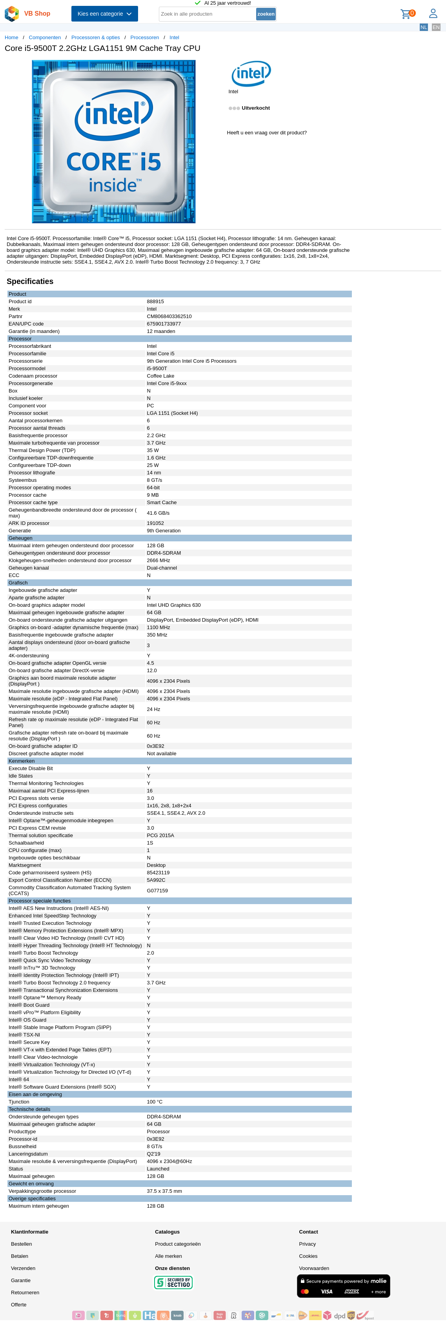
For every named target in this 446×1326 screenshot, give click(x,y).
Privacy (307, 1244)
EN (436, 27)
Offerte (19, 1305)
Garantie (21, 1280)
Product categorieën (177, 1244)
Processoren (145, 37)
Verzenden (23, 1268)
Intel (174, 37)
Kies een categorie (105, 14)
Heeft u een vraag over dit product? (267, 133)
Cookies (308, 1256)
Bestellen (21, 1244)
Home (11, 37)
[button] (216, 67)
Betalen (19, 1256)
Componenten (45, 37)
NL (424, 27)
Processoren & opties (95, 37)
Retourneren (25, 1292)
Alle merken (168, 1256)
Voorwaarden (314, 1268)
